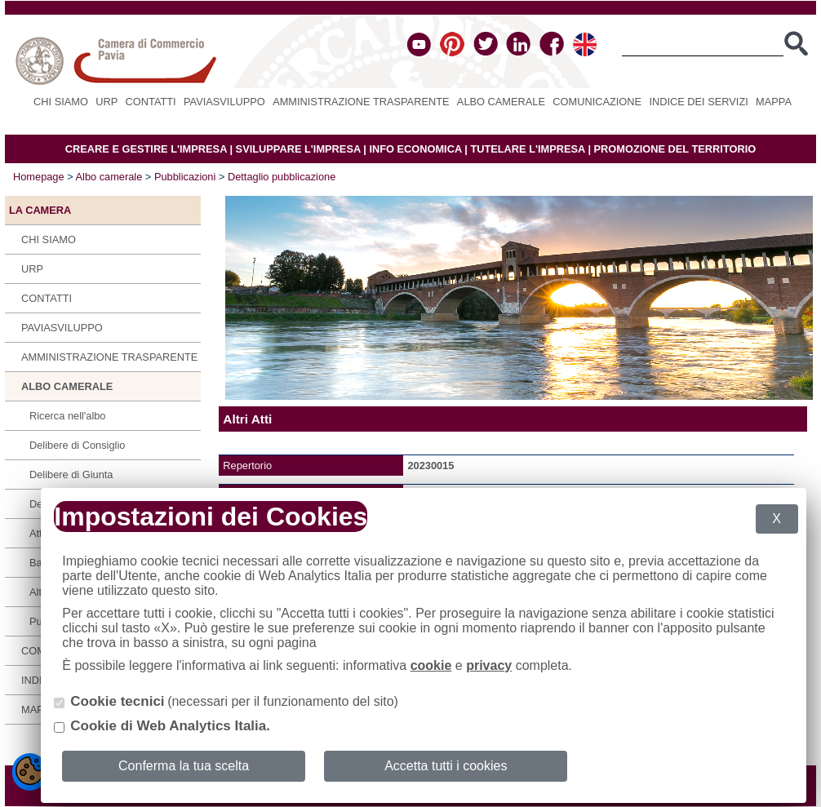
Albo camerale (501, 101)
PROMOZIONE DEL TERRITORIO (675, 149)
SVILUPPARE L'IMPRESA (298, 149)
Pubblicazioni (184, 177)
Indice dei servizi (698, 101)
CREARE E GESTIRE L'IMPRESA (146, 149)
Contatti (151, 101)
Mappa (774, 101)
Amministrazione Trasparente (361, 101)
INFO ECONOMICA (415, 149)
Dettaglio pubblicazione (281, 177)
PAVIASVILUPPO (224, 101)
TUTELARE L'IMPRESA (527, 149)
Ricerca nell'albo (67, 416)
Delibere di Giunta (71, 474)
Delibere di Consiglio (77, 445)
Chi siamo (60, 101)
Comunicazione (597, 101)
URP (106, 101)
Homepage (38, 177)
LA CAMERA (40, 210)
